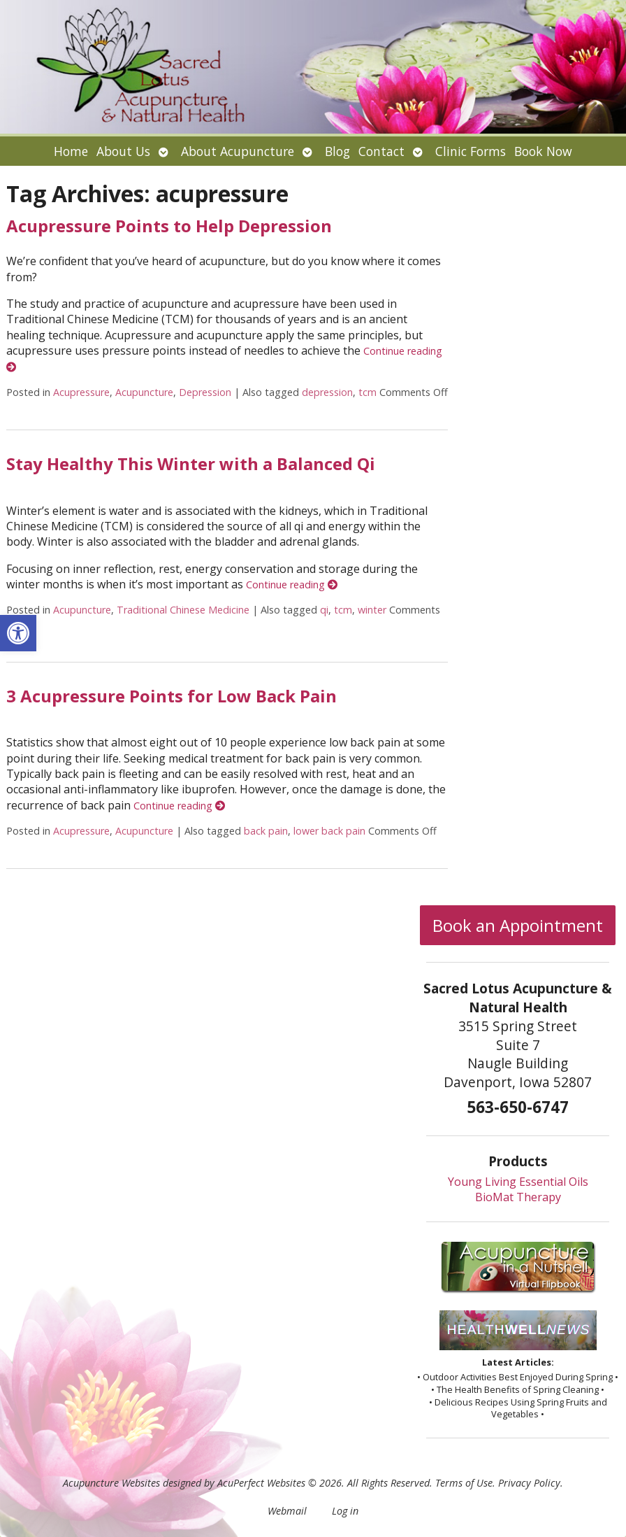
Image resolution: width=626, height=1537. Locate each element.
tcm (367, 392)
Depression (205, 392)
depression (327, 392)
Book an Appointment (517, 925)
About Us (123, 151)
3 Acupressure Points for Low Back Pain (171, 695)
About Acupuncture (237, 151)
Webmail (287, 1510)
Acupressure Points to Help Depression (169, 225)
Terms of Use (464, 1482)
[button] (18, 633)
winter (372, 609)
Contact (381, 151)
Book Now (543, 151)
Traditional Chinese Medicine (183, 609)
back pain (266, 830)
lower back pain (329, 830)
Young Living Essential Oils (518, 1181)
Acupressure (81, 392)
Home (71, 151)
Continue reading (291, 584)
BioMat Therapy (518, 1197)
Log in (345, 1510)
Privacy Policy (529, 1482)
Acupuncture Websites (111, 1482)
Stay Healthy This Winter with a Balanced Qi (190, 463)
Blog (337, 151)
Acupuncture (144, 392)
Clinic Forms (470, 151)
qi (324, 609)
